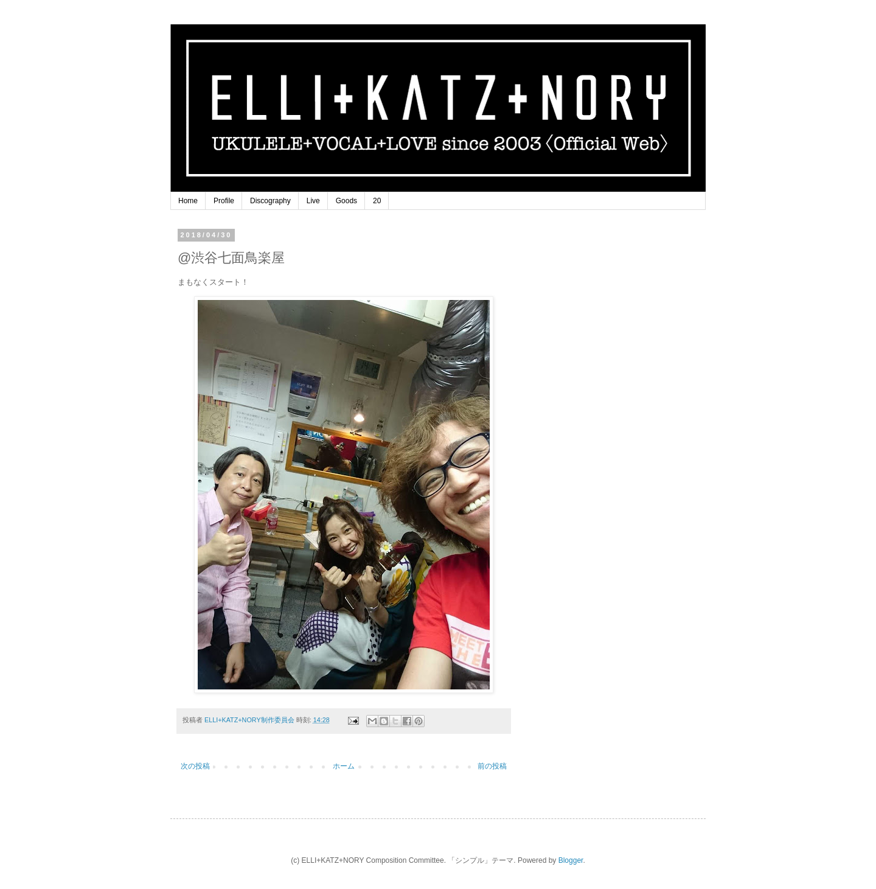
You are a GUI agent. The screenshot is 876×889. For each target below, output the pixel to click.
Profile (224, 201)
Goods (346, 201)
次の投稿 (195, 766)
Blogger (570, 860)
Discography (270, 201)
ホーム (344, 766)
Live (313, 201)
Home (188, 201)
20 (377, 201)
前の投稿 (492, 766)
